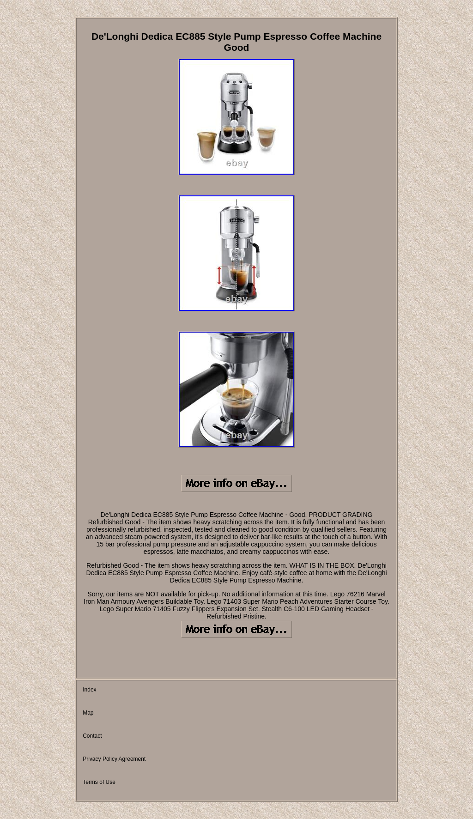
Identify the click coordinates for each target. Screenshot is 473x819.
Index (89, 689)
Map (88, 713)
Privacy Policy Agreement (114, 759)
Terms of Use (99, 782)
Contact (92, 736)
